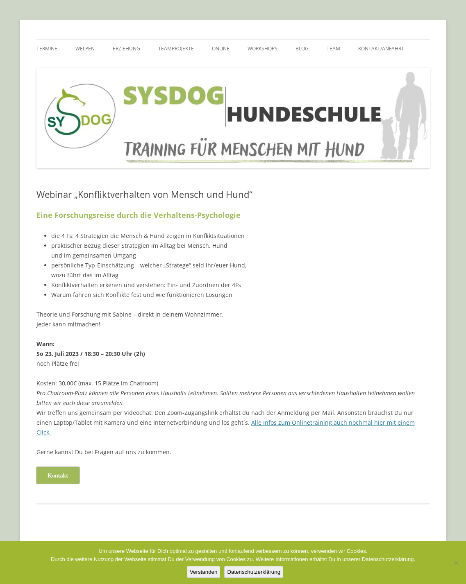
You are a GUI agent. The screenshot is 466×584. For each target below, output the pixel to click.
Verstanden (203, 572)
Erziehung (126, 48)
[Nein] (456, 563)
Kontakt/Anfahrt (381, 48)
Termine (46, 48)
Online (221, 48)
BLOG (302, 48)
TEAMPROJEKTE (176, 48)
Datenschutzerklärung (253, 572)
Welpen (85, 48)
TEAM (333, 48)
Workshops (262, 48)
